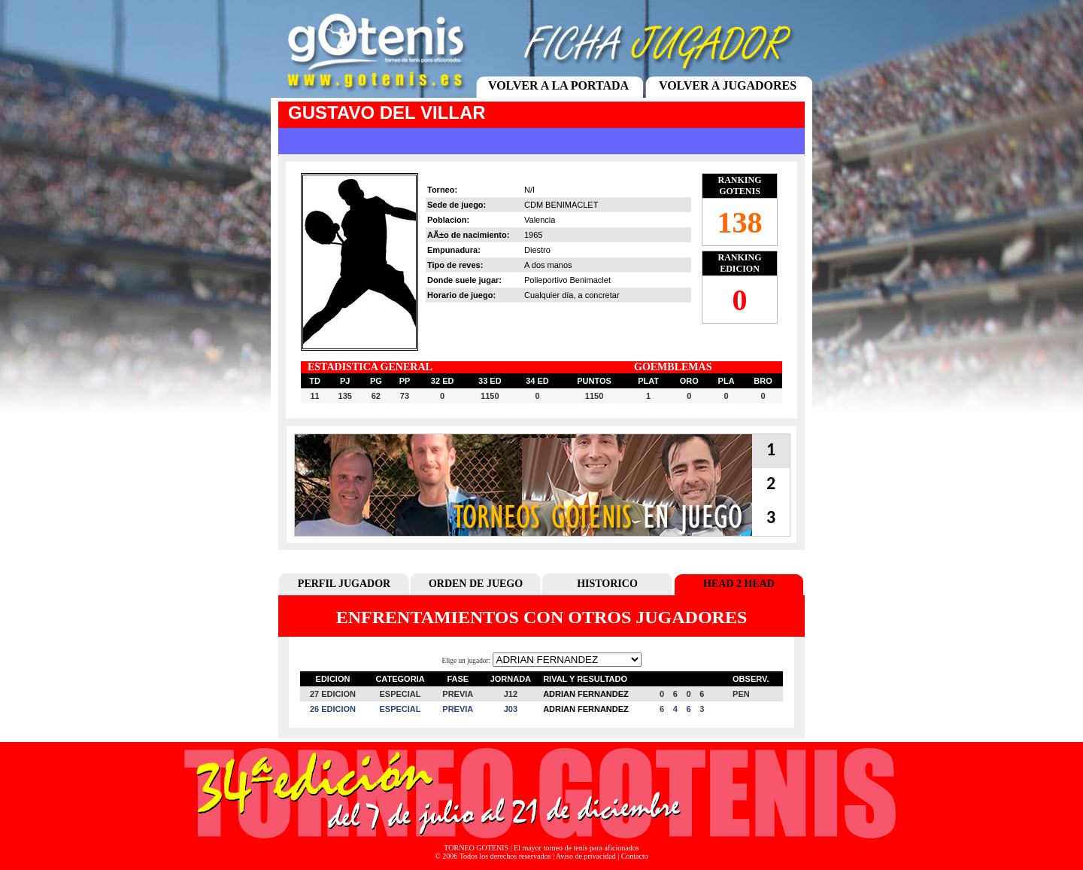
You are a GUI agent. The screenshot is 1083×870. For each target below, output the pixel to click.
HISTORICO (607, 583)
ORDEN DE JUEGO (476, 583)
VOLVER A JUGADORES (727, 85)
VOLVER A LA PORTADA (558, 85)
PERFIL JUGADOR (344, 583)
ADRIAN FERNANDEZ (586, 693)
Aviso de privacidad (586, 856)
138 (740, 222)
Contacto (634, 856)
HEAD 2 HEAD (739, 583)
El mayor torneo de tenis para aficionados (576, 848)
